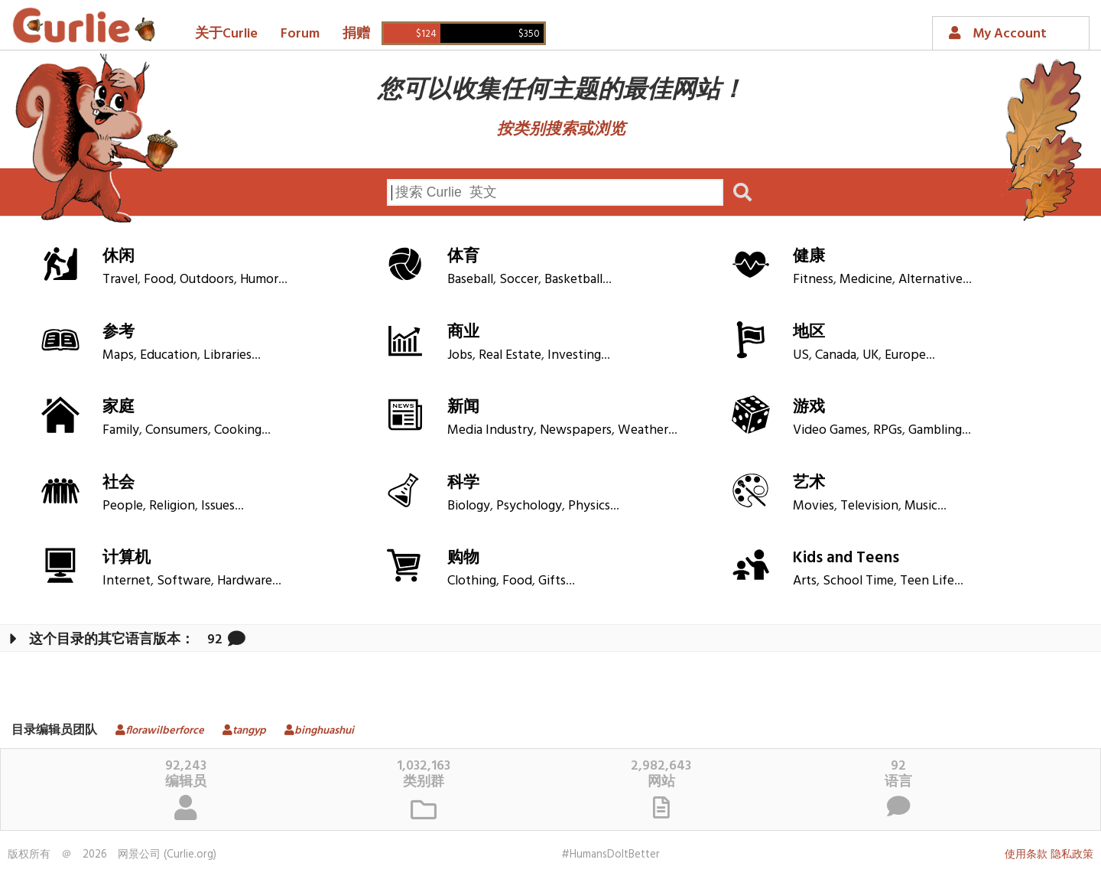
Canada (835, 355)
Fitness (813, 280)
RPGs (887, 430)
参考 (118, 332)
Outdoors (207, 280)
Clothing (471, 581)
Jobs (460, 355)
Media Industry (490, 430)
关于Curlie (226, 34)
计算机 (126, 558)
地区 (809, 332)
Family (120, 430)
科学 (463, 483)
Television (869, 506)
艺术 (809, 483)
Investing (574, 355)
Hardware (244, 581)
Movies (813, 506)
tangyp (238, 731)
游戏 (809, 407)
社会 (118, 483)
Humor (259, 280)
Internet (126, 581)
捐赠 (356, 34)
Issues (218, 506)
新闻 (463, 407)
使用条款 (1026, 855)
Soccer (518, 280)
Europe (905, 355)
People (122, 506)
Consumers (176, 430)
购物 (463, 558)
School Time (858, 581)
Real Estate (510, 355)
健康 (809, 256)
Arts (805, 581)
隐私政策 (1072, 855)
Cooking (237, 430)
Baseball (470, 280)
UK (870, 355)
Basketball (573, 280)
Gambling (935, 430)
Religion (172, 506)
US (801, 355)
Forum (300, 34)
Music (921, 506)
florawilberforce (154, 731)
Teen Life (927, 581)
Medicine (866, 280)
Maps (118, 355)
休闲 (118, 256)
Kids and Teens (846, 558)
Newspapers (576, 430)
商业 (463, 332)
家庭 (118, 407)
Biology (468, 506)
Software (184, 581)
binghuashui (313, 731)
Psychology (529, 506)
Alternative (930, 280)
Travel (120, 280)
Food (159, 280)
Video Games (830, 430)
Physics (589, 506)
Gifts (552, 581)
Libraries (227, 355)
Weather (643, 430)
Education (168, 355)
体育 (463, 256)
